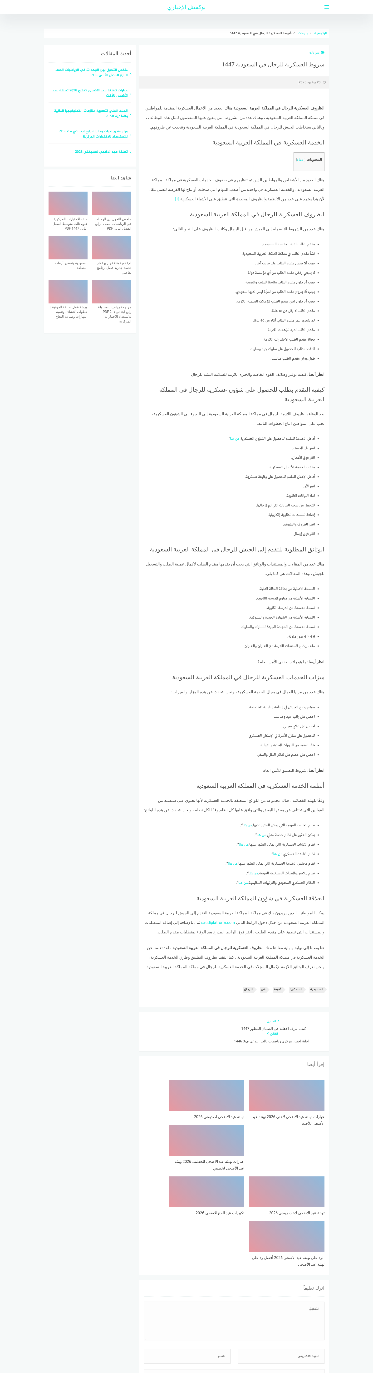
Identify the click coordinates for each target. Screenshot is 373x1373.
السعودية (316, 988)
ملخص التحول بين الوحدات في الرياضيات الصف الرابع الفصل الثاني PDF (91, 73)
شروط (277, 988)
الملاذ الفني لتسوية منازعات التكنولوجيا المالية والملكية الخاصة (91, 114)
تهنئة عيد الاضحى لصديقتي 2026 (101, 152)
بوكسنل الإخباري (186, 7)
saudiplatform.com (218, 922)
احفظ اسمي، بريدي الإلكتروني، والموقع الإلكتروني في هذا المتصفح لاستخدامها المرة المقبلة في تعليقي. (249, 1289)
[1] (177, 199)
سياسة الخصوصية (198, 1344)
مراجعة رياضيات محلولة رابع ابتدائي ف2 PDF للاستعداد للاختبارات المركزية (93, 134)
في (263, 988)
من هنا (235, 438)
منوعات (316, 52)
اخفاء (300, 160)
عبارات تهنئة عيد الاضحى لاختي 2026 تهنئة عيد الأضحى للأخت (90, 93)
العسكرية (296, 988)
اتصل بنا (173, 1344)
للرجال (248, 988)
